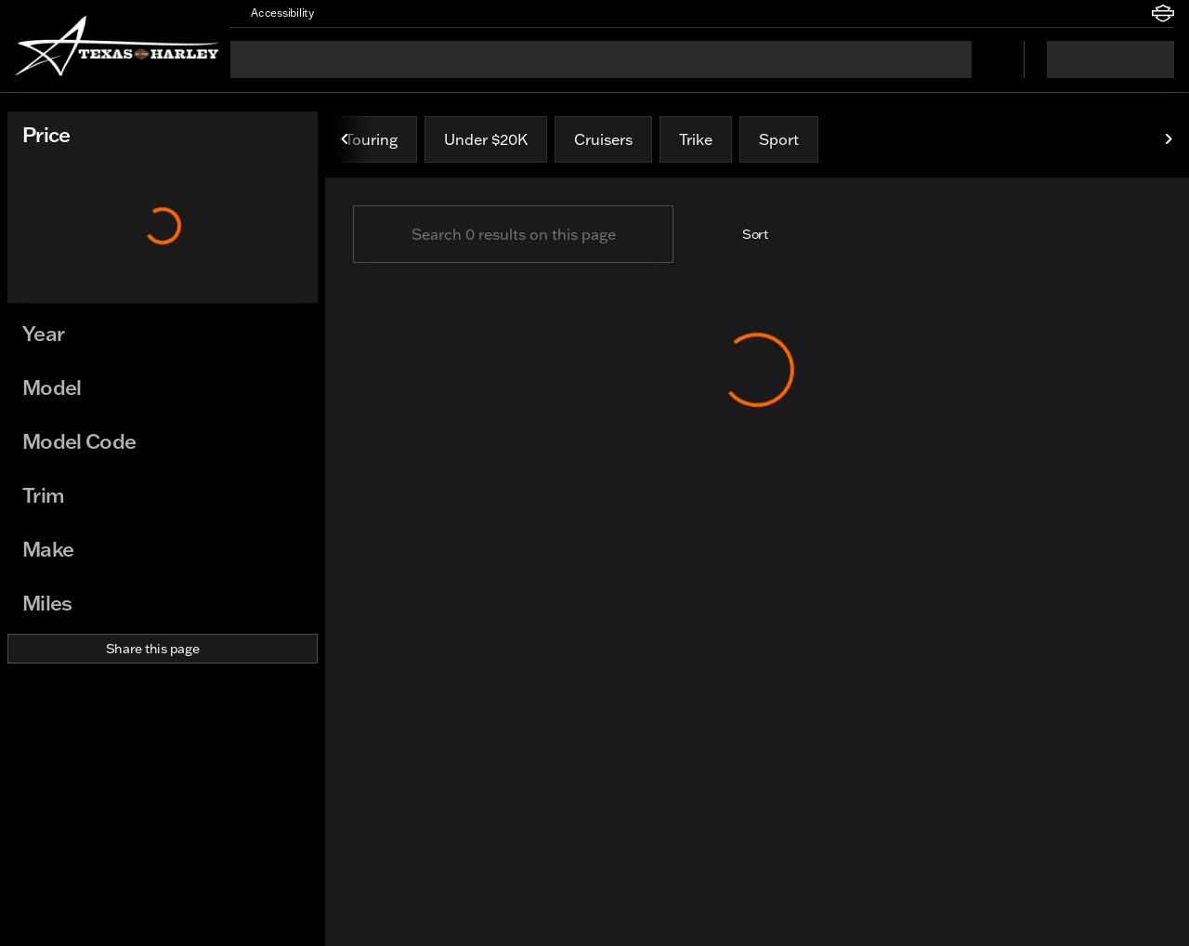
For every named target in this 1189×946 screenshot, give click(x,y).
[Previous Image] (345, 139)
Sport (779, 139)
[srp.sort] (745, 234)
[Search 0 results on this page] (513, 234)
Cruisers (603, 139)
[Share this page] (162, 649)
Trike (695, 139)
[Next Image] (1168, 139)
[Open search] (986, 59)
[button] (355, 13)
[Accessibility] (274, 13)
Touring (371, 139)
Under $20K (486, 139)
